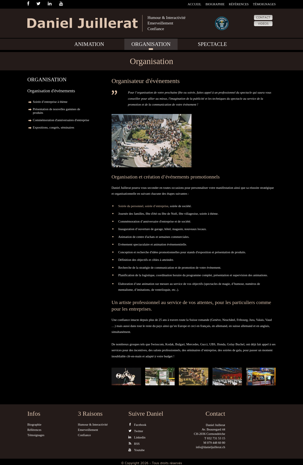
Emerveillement (161, 23)
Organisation (150, 45)
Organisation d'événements (51, 90)
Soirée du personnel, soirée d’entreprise (143, 206)
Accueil (194, 4)
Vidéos (263, 23)
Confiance (156, 29)
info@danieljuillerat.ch (210, 447)
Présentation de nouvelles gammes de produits (56, 110)
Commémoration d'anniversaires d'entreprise (61, 120)
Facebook (137, 424)
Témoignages (264, 4)
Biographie (215, 4)
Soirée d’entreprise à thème (50, 101)
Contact (263, 17)
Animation (89, 45)
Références (239, 4)
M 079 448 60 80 (214, 442)
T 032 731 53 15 (214, 438)
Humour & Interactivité (167, 17)
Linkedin (136, 437)
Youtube (136, 450)
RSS (134, 443)
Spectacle (212, 45)
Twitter (135, 431)
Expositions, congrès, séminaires (53, 127)
